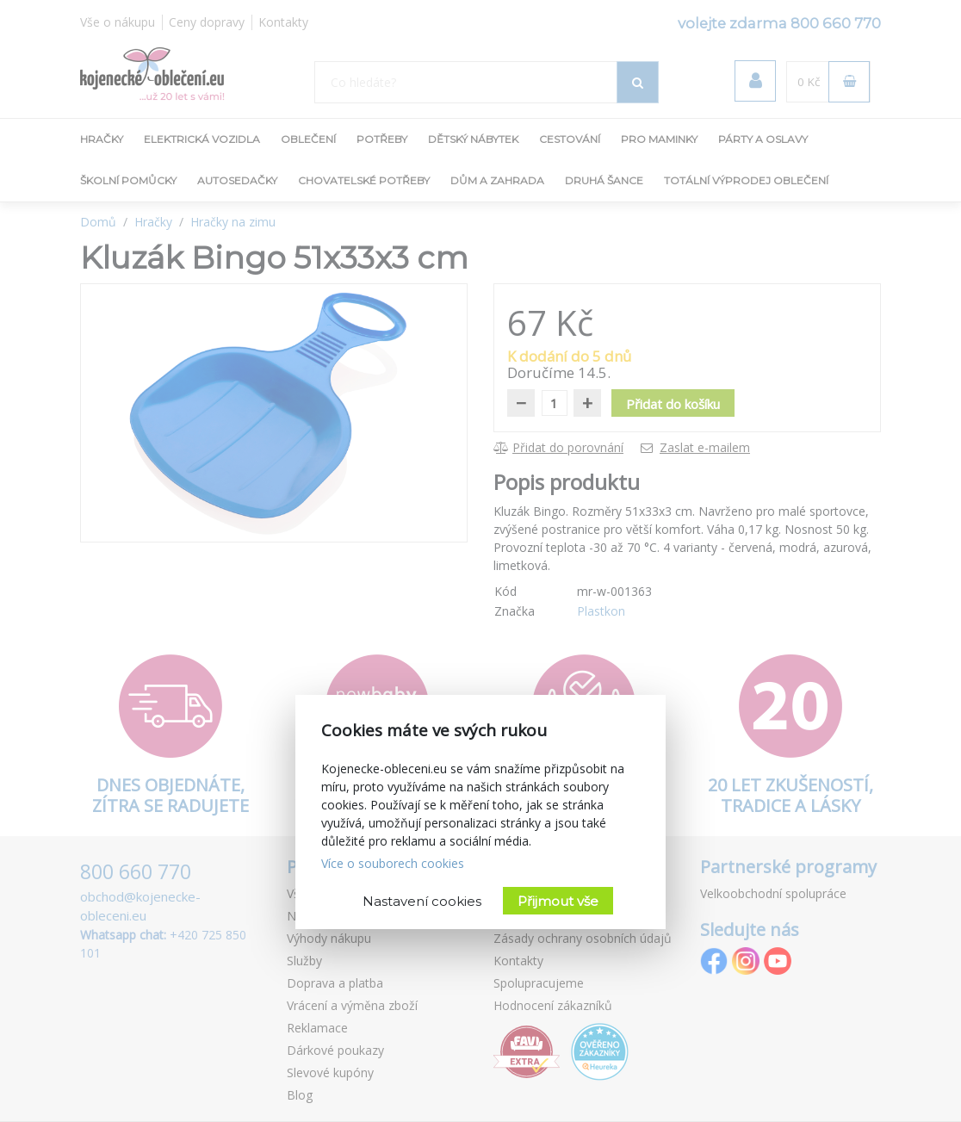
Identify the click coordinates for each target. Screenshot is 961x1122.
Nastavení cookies (422, 901)
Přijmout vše (558, 901)
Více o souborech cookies (392, 863)
